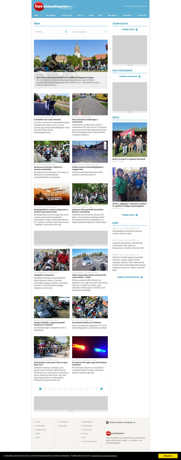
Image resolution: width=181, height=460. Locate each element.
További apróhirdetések (128, 277)
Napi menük (112, 15)
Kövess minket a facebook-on (122, 422)
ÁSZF (84, 437)
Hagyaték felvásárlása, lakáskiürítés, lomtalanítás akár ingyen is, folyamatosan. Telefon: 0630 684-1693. (128, 246)
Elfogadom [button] (168, 456)
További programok (128, 76)
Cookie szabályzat (89, 441)
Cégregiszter (66, 15)
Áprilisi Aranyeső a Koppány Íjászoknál (128, 159)
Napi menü (63, 426)
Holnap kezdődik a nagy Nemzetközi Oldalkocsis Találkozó (49, 323)
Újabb (40, 388)
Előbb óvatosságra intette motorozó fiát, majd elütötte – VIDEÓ (89, 276)
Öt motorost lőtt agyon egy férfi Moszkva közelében (89, 363)
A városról (142, 15)
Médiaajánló (87, 422)
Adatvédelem (87, 426)
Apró (100, 15)
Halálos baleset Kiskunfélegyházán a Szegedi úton (88, 168)
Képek (79, 15)
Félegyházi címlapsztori (44, 275)
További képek (128, 215)
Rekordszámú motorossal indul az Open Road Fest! (51, 363)
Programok (50, 15)
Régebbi (101, 388)
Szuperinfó (127, 15)
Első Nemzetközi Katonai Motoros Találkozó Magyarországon (65, 77)
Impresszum (87, 430)
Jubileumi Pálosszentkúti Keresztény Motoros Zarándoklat (87, 210)
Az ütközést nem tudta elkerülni (47, 119)
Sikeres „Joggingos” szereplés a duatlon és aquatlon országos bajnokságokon (129, 205)
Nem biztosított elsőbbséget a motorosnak (85, 120)
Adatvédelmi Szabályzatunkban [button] (104, 456)
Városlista (74, 6)
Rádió (91, 15)
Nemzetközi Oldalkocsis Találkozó (86, 322)
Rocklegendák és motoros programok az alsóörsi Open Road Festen (51, 210)
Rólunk (85, 434)
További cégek (128, 30)
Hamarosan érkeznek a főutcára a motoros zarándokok (48, 168)
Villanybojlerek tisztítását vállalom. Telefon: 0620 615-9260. (127, 232)
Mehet (66, 32)
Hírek (36, 15)
